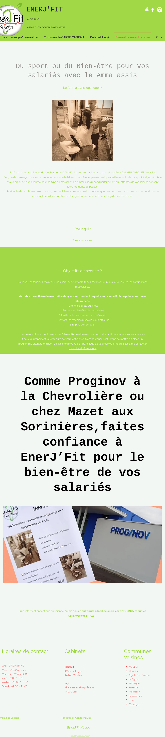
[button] (147, 9)
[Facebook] (152, 9)
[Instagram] (159, 9)
